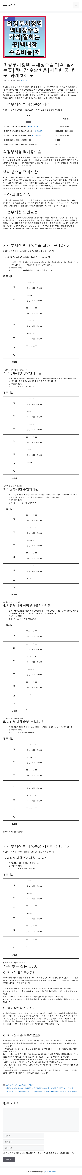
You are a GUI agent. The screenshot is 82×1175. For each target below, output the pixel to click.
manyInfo (9, 5)
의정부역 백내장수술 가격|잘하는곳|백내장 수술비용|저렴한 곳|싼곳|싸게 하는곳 (39, 1088)
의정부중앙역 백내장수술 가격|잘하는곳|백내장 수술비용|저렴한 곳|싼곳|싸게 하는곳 (41, 1091)
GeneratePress (50, 1172)
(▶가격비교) (33, 126)
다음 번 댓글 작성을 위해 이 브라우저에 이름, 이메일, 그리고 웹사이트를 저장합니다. (40, 1153)
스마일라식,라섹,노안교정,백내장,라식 (21, 1085)
